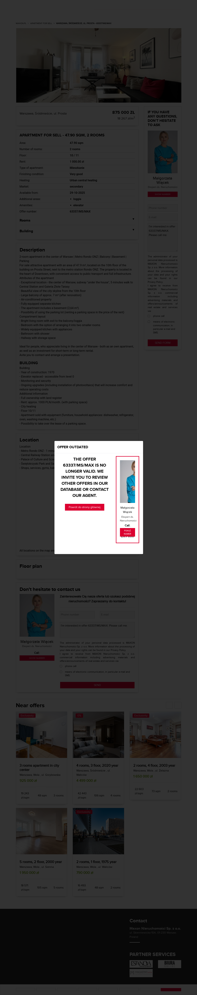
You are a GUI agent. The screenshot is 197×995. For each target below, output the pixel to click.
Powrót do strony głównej (85, 507)
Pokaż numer (127, 532)
